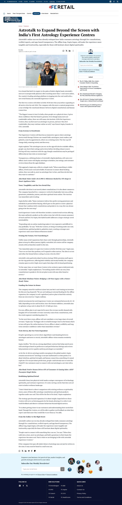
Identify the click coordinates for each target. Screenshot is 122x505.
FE (4, 1)
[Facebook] (114, 2)
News (9, 13)
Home (20, 26)
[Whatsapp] (63, 51)
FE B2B (20, 1)
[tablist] (90, 77)
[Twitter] (117, 2)
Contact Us (80, 490)
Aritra (21, 50)
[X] (66, 51)
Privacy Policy (41, 474)
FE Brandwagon (12, 1)
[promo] (12, 20)
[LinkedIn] (110, 2)
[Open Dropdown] (73, 50)
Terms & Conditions (89, 71)
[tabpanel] (90, 94)
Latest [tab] (91, 77)
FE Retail (52, 1)
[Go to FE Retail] (61, 7)
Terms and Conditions (84, 497)
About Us (80, 486)
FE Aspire (32, 1)
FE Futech (39, 1)
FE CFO (46, 1)
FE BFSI (26, 1)
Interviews (44, 13)
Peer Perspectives (19, 13)
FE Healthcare (60, 1)
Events (29, 13)
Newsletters (54, 13)
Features (36, 13)
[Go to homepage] (4, 13)
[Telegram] (28, 451)
